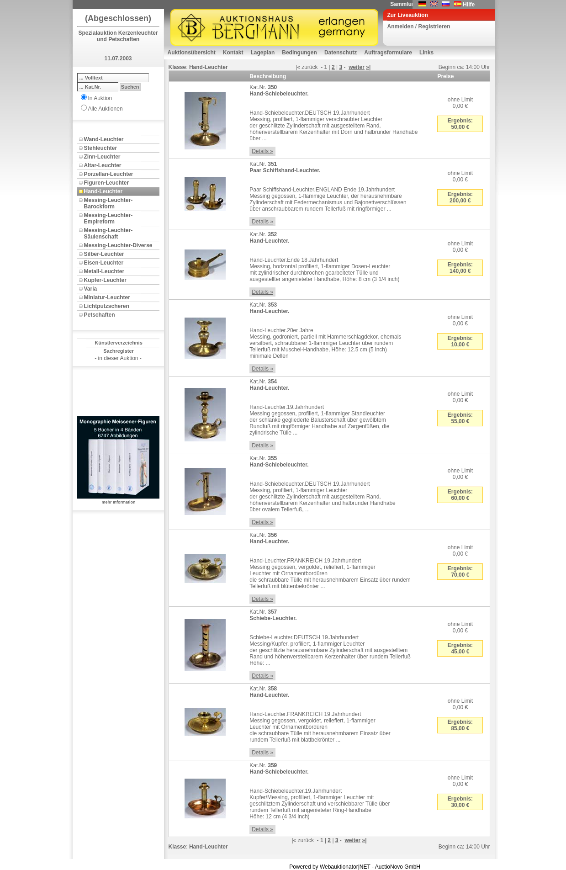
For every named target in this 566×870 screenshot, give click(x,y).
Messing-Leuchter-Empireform (108, 218)
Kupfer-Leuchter (105, 280)
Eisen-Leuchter (104, 263)
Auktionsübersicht (192, 52)
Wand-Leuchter (104, 139)
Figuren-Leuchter (106, 183)
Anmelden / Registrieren (418, 26)
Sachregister (118, 351)
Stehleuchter (100, 148)
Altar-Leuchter (103, 165)
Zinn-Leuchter (102, 157)
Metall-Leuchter (104, 271)
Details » (262, 151)
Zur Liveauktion (407, 15)
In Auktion (100, 98)
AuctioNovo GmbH (397, 867)
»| (368, 67)
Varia (90, 289)
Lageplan (263, 52)
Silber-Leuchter (104, 254)
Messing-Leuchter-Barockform (108, 203)
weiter (357, 67)
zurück (309, 67)
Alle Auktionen (105, 109)
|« (298, 67)
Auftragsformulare (388, 52)
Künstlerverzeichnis (119, 342)
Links (426, 52)
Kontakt (233, 52)
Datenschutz (340, 52)
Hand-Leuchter (103, 191)
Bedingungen (299, 52)
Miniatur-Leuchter (107, 297)
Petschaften (99, 315)
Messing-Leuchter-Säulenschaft (108, 233)
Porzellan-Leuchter (108, 174)
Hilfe (469, 4)
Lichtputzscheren (106, 306)
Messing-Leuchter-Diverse (118, 245)
